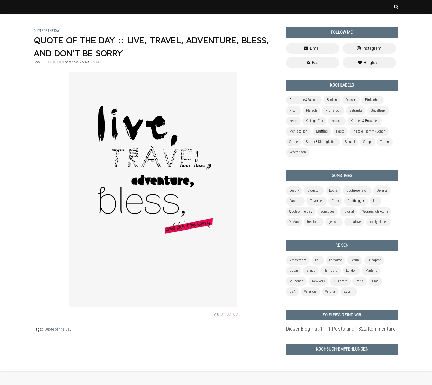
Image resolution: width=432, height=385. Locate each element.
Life (375, 201)
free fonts (313, 222)
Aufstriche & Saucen (303, 100)
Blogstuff (314, 190)
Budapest (374, 260)
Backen (332, 100)
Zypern (349, 291)
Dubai (293, 270)
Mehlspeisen (298, 131)
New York (318, 281)
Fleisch (311, 110)
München (296, 281)
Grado (310, 270)
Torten (384, 142)
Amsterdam (297, 260)
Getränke (355, 110)
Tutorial (348, 211)
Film (335, 201)
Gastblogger (355, 201)
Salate (293, 142)
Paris (359, 281)
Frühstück (333, 110)
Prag (375, 281)
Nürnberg (340, 281)
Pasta (340, 131)
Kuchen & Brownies (364, 121)
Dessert (351, 100)
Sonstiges (327, 211)
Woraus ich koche (375, 211)
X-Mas (294, 222)
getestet (334, 222)
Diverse (382, 190)
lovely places (378, 222)
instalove (354, 222)
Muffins (322, 131)
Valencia (310, 291)
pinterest (230, 314)
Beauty (294, 190)
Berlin (354, 260)
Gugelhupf (378, 110)
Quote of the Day (57, 329)
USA (292, 291)
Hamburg (331, 270)
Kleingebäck (314, 121)
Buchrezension (357, 190)
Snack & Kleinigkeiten (321, 142)
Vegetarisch (297, 152)
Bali (318, 260)
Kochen (336, 121)
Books (333, 190)
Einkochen (372, 100)
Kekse (293, 121)
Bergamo (335, 260)
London (351, 270)
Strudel (350, 142)
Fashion (295, 201)
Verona (330, 291)
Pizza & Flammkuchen (369, 131)
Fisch (293, 110)
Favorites (316, 201)
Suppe (367, 142)
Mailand (371, 270)
